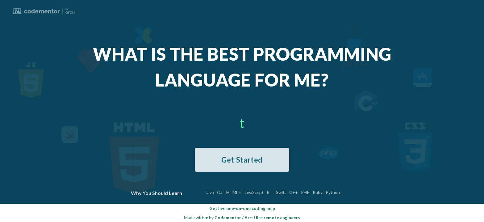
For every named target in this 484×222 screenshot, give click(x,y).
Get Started (242, 159)
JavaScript (254, 192)
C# (220, 192)
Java (210, 192)
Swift (281, 192)
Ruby (318, 192)
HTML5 (233, 192)
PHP (305, 192)
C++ (293, 192)
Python (333, 192)
